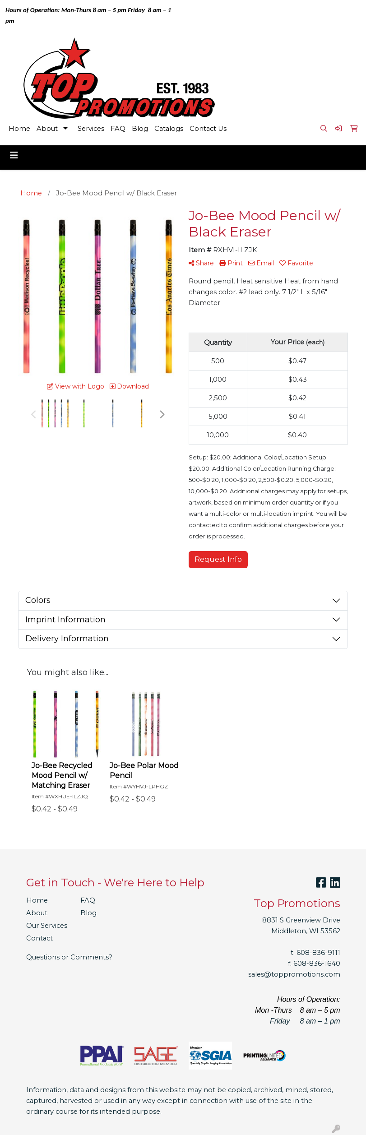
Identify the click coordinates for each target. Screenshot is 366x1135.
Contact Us (208, 129)
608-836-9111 (318, 953)
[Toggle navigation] (14, 155)
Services (91, 129)
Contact (39, 938)
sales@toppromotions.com (294, 974)
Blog (140, 129)
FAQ (118, 129)
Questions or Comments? (69, 957)
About (47, 129)
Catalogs (168, 129)
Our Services (46, 926)
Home (19, 129)
